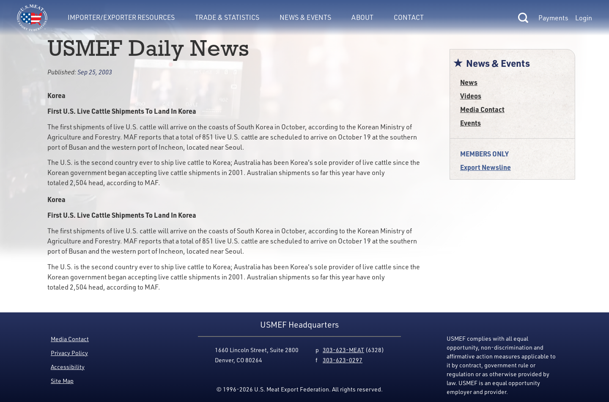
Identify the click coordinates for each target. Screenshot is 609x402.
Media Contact (482, 109)
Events (470, 122)
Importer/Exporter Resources (121, 17)
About (362, 17)
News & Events (305, 17)
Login (583, 18)
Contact (409, 17)
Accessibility (68, 366)
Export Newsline (485, 167)
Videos (470, 95)
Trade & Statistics (227, 17)
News (468, 82)
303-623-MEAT (343, 349)
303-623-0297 (342, 360)
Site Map (62, 380)
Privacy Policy (69, 352)
